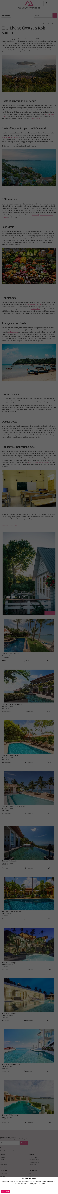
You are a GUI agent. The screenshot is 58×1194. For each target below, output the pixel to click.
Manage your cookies (42, 1185)
